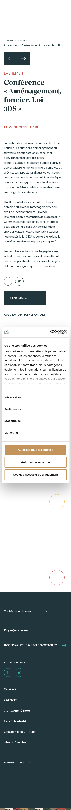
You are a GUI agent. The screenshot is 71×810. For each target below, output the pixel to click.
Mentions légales (17, 711)
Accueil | (9, 40)
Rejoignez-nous (16, 630)
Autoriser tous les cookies (35, 449)
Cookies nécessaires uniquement (35, 474)
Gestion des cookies (20, 732)
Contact (10, 690)
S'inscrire (18, 298)
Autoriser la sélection (35, 462)
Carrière (10, 700)
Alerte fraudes (15, 743)
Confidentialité (16, 721)
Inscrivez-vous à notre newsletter (30, 645)
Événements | (23, 40)
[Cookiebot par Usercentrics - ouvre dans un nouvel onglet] (50, 332)
